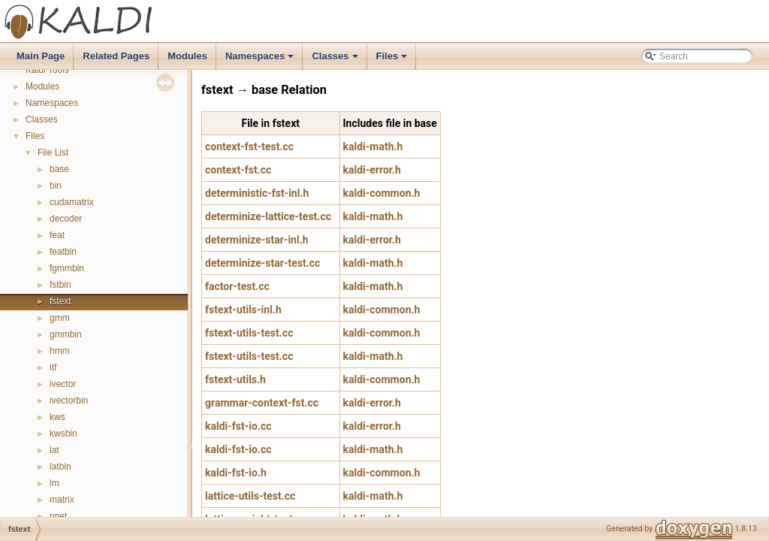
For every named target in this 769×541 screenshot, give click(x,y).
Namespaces (261, 60)
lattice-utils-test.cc (250, 496)
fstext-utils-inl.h (243, 310)
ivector (63, 384)
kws (57, 417)
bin (56, 185)
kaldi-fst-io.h (236, 473)
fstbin (60, 285)
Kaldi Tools (47, 70)
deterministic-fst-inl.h (257, 193)
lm (54, 483)
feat (57, 235)
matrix (62, 499)
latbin (60, 466)
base (59, 169)
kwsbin (63, 433)
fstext (60, 301)
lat (54, 450)
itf (53, 367)
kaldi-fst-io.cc (238, 426)
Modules (187, 56)
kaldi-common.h (382, 193)
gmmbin (66, 334)
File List (53, 152)
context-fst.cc (238, 170)
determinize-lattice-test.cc (268, 216)
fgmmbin (67, 268)
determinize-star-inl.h (257, 240)
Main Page (41, 56)
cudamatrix (72, 202)
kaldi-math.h (373, 147)
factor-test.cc (237, 286)
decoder (66, 218)
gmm (60, 318)
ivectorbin (69, 400)
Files (393, 60)
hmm (60, 351)
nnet (58, 516)
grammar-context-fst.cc (261, 403)
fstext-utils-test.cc (249, 333)
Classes (336, 60)
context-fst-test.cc (249, 147)
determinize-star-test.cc (262, 263)
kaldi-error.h (372, 170)
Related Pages (116, 56)
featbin (63, 251)
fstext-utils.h (235, 379)
